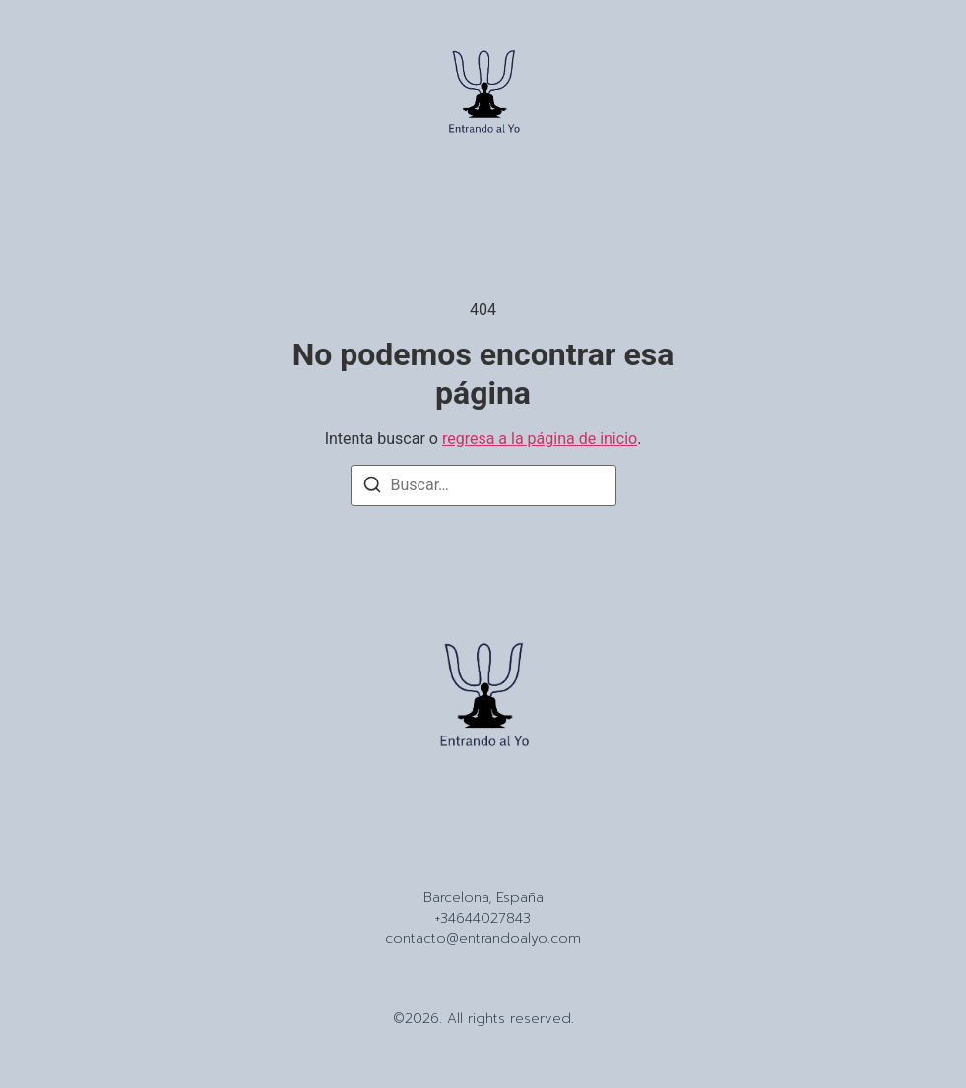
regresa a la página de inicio (539, 438)
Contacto (543, 821)
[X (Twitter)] (518, 857)
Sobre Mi (468, 821)
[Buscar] (372, 488)
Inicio (407, 821)
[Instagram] (449, 857)
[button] (51, 95)
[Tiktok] (483, 857)
